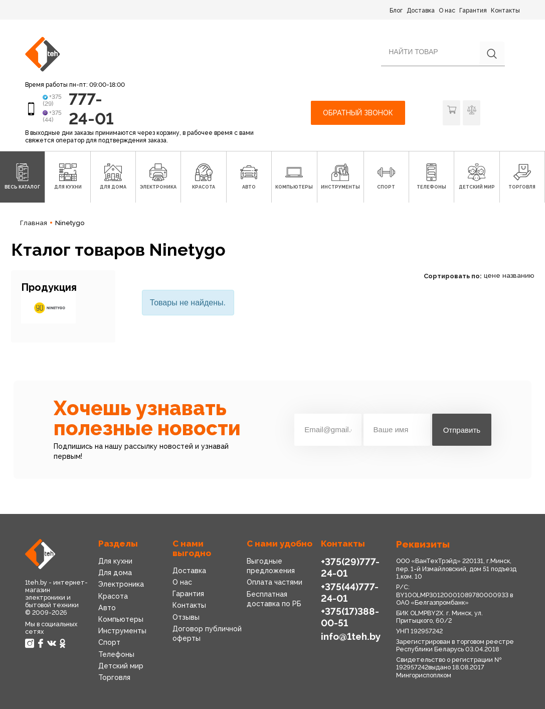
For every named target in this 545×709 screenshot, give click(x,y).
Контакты (505, 10)
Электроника (121, 584)
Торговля (114, 677)
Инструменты (122, 631)
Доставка (421, 10)
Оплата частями (274, 582)
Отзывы (186, 617)
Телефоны (116, 654)
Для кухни (115, 561)
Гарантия (473, 10)
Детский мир (120, 666)
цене (492, 275)
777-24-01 (91, 108)
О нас (447, 10)
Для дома (115, 573)
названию (518, 275)
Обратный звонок (358, 113)
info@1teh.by (351, 636)
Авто (107, 608)
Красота (113, 596)
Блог (396, 10)
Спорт (109, 642)
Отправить (461, 430)
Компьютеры (120, 619)
